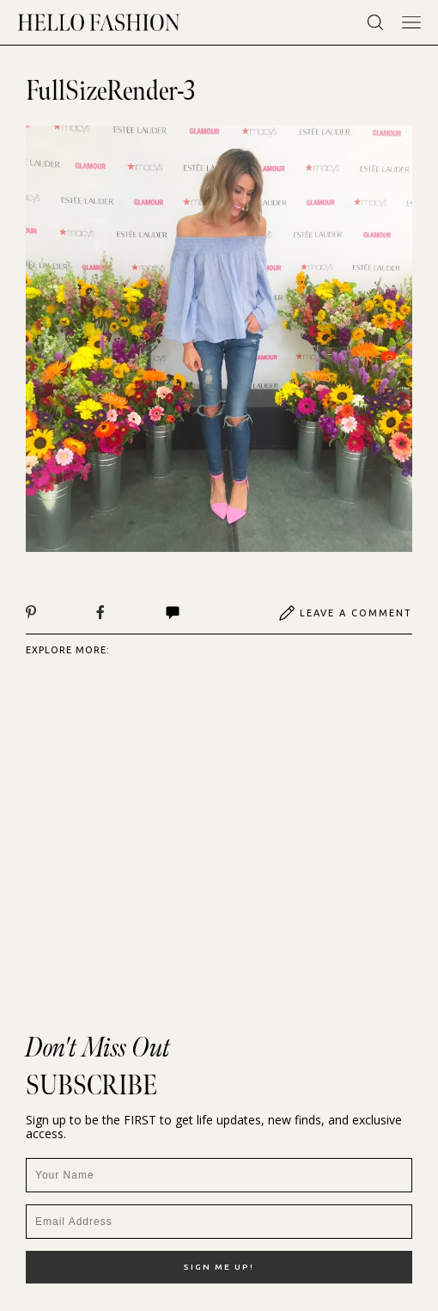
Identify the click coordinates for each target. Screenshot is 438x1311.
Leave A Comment (345, 613)
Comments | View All (172, 613)
